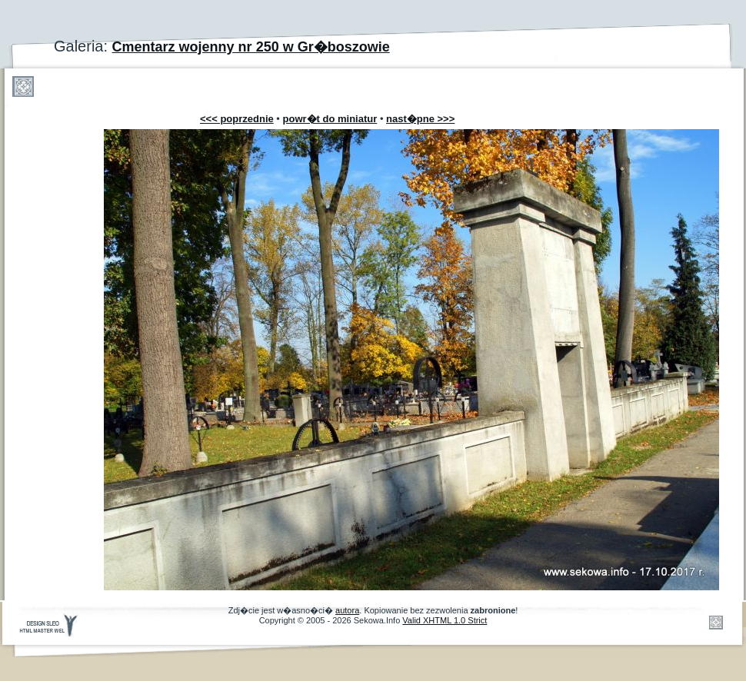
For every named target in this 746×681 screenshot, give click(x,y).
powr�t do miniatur (330, 119)
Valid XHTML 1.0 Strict (444, 620)
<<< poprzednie (237, 119)
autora (347, 610)
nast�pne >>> (420, 119)
